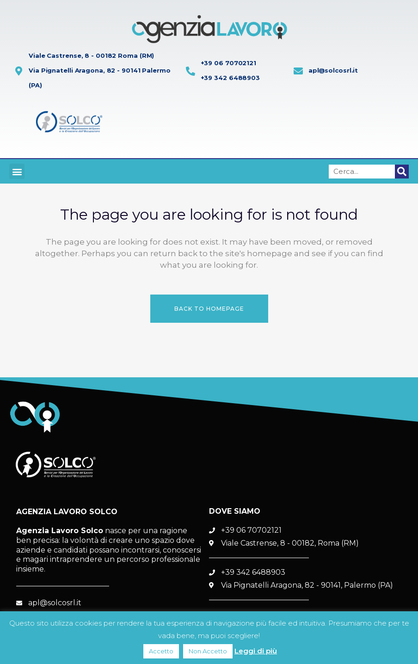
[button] (17, 171)
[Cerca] (402, 171)
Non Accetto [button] (208, 651)
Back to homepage (209, 308)
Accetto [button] (161, 651)
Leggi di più (255, 650)
